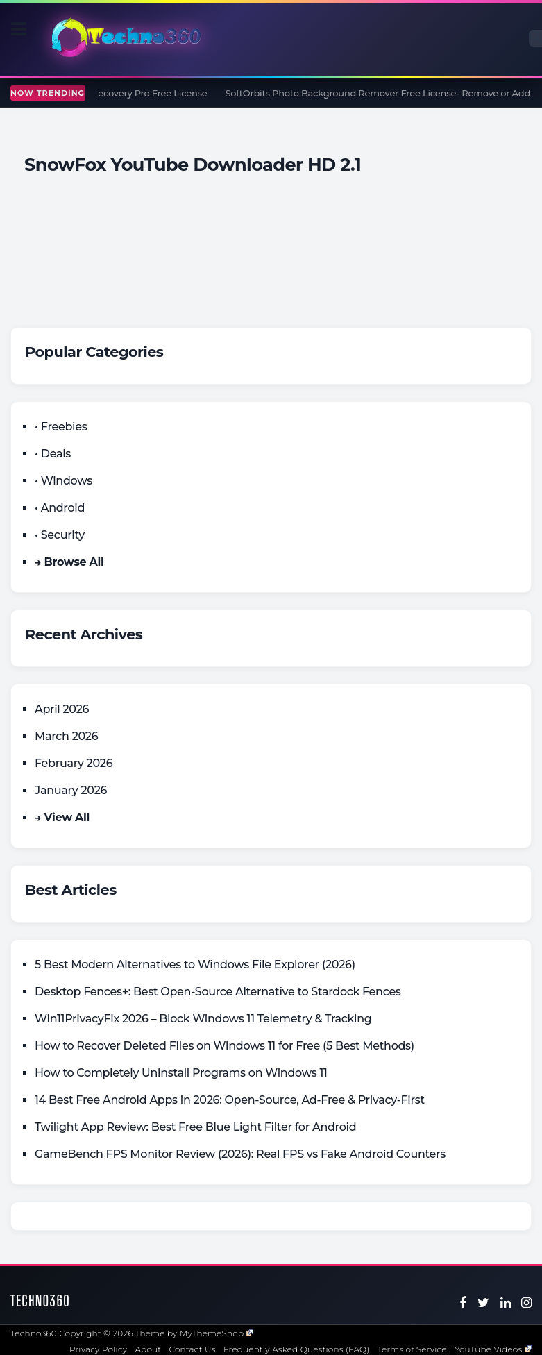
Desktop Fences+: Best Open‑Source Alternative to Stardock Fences (218, 991)
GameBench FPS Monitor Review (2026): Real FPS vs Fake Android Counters (240, 1154)
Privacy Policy (98, 1349)
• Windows (63, 480)
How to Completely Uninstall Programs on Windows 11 (181, 1072)
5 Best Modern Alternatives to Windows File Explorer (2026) (195, 964)
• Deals (53, 453)
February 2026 (73, 763)
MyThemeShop (216, 1333)
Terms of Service (412, 1349)
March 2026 (66, 736)
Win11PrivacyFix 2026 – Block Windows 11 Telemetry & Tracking (203, 1018)
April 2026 (62, 709)
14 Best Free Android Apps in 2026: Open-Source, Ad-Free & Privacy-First (230, 1099)
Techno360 (40, 1300)
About (148, 1349)
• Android (60, 507)
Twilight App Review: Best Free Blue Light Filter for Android (195, 1127)
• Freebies (61, 426)
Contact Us (192, 1349)
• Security (60, 534)
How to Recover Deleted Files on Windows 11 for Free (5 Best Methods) (224, 1045)
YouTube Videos (493, 1349)
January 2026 (71, 790)
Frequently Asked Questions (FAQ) (296, 1349)
